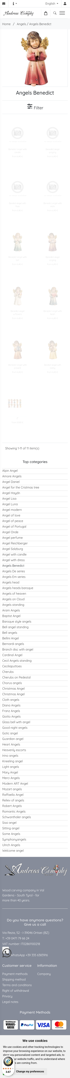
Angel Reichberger (15, 543)
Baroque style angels (16, 621)
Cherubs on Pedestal (16, 677)
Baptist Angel (11, 616)
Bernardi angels (13, 644)
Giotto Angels (11, 716)
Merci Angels (11, 778)
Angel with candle (14, 554)
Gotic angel (10, 733)
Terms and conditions (17, 985)
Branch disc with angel (17, 649)
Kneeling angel (12, 761)
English (51, 3)
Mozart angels (12, 789)
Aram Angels (11, 610)
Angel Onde (10, 532)
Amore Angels (11, 476)
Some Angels (11, 834)
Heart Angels (11, 744)
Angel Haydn (11, 493)
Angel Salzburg (12, 549)
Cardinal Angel (12, 655)
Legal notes (10, 1001)
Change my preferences (30, 1071)
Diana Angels (11, 705)
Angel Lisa (9, 498)
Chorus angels (12, 683)
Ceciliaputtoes (12, 666)
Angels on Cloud (13, 599)
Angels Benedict (40, 24)
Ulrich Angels (11, 845)
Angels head (10, 582)
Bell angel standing (15, 627)
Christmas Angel (13, 688)
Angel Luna (10, 504)
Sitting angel (10, 828)
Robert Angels (12, 806)
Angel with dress (13, 560)
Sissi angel (9, 823)
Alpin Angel (10, 471)
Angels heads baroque (17, 588)
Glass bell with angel (16, 722)
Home (6, 24)
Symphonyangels (14, 839)
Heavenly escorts (14, 750)
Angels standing (13, 605)
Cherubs (8, 672)
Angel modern (12, 510)
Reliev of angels (13, 800)
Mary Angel (10, 772)
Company (44, 973)
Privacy (7, 996)
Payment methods (15, 973)
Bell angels (9, 633)
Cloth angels (10, 700)
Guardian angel (13, 739)
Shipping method (14, 979)
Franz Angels (11, 711)
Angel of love (11, 515)
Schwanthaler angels (16, 817)
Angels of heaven (14, 593)
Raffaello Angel (13, 795)
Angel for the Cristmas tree (20, 487)
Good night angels (14, 728)
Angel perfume (12, 538)
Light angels (10, 767)
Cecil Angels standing (17, 660)
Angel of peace (12, 521)
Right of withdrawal (15, 990)
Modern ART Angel (15, 783)
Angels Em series (14, 577)
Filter (35, 106)
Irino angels (10, 755)
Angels (21, 24)
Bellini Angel (10, 638)
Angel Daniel (11, 482)
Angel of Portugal (14, 526)
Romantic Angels (14, 811)
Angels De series (13, 571)
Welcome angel (13, 850)
